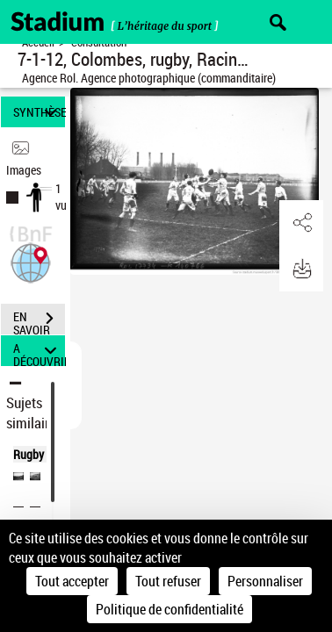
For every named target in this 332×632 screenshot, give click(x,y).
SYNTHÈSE (39, 112)
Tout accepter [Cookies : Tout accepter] (72, 581)
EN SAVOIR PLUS (39, 320)
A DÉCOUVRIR (39, 350)
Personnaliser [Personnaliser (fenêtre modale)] (265, 581)
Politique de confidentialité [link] (169, 609)
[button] (31, 261)
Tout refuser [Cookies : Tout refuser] (168, 581)
